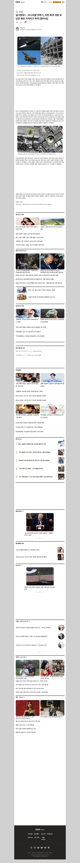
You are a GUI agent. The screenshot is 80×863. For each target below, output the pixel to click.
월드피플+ (36, 834)
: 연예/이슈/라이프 (23, 621)
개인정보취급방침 (39, 852)
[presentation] (37, 538)
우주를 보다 (50, 834)
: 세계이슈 (20, 697)
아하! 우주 (30, 837)
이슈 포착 (18, 565)
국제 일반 (21, 12)
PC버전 (50, 852)
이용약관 (33, 852)
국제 (17, 12)
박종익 (21, 28)
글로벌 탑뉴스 (19, 511)
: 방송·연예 (21, 657)
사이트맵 (46, 852)
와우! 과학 (36, 837)
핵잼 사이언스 (43, 838)
